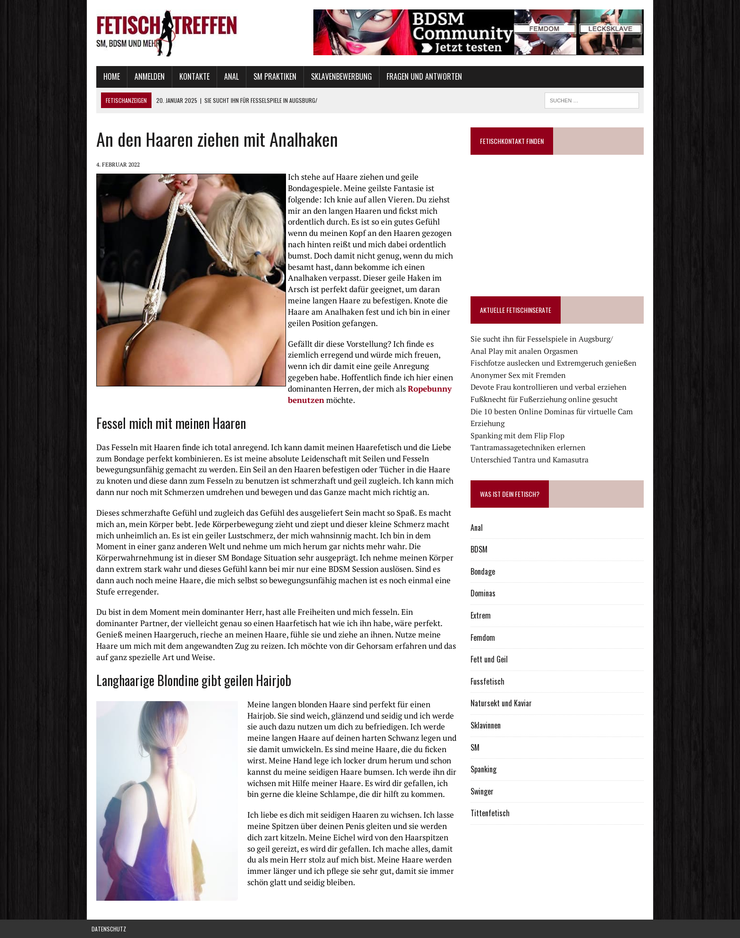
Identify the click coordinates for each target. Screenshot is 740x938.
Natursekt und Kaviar (502, 703)
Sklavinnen (487, 725)
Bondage (484, 571)
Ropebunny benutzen (399, 388)
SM (476, 747)
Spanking (485, 769)
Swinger (483, 791)
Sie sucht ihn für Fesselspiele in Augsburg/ (543, 339)
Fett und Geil (490, 659)
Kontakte (190, 76)
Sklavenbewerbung (336, 76)
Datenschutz (109, 929)
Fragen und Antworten (419, 76)
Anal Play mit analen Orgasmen (526, 351)
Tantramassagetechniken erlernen (529, 447)
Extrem (482, 615)
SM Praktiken (270, 76)
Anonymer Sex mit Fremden (519, 375)
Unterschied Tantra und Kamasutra (531, 459)
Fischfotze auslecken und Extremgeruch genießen (555, 363)
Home (107, 76)
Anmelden (145, 76)
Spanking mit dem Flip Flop (519, 435)
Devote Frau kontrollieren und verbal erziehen (550, 387)
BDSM (480, 549)
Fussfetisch (489, 681)
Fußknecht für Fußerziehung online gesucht (545, 399)
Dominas (484, 593)
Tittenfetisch (491, 813)
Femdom (484, 637)
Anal (226, 76)
